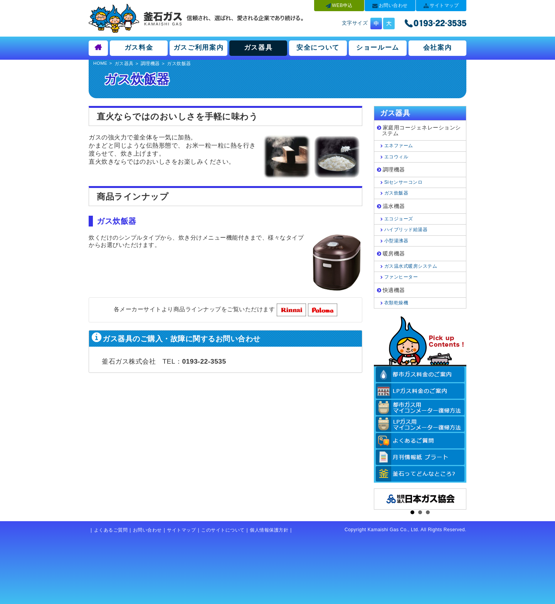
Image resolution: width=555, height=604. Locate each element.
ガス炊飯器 (396, 193)
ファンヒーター (401, 277)
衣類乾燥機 (396, 302)
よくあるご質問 (111, 530)
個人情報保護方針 (269, 530)
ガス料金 (138, 47)
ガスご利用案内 (198, 47)
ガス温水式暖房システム (410, 266)
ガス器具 (258, 47)
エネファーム (398, 145)
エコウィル (396, 156)
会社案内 (437, 47)
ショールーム (377, 47)
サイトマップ (444, 5)
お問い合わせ (393, 5)
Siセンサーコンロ (403, 182)
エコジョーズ (398, 218)
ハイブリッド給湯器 (406, 229)
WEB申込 (342, 5)
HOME (100, 63)
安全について (318, 47)
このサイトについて (223, 530)
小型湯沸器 (396, 240)
